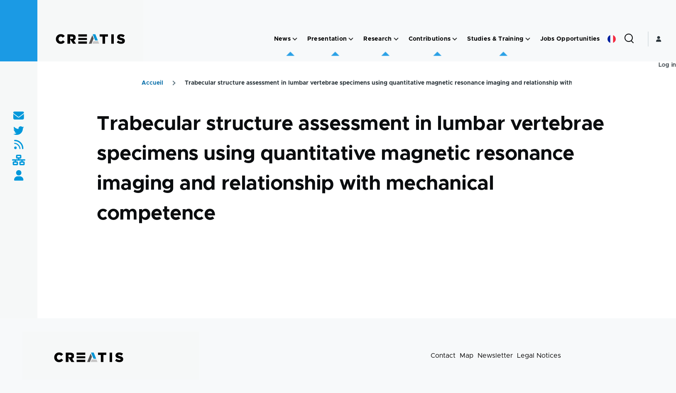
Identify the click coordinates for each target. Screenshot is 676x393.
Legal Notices (539, 355)
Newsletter (495, 355)
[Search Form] (629, 39)
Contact (443, 355)
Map (466, 355)
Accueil (152, 83)
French (611, 39)
